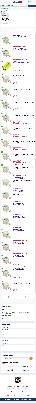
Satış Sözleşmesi (5, 331)
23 (26, 297)
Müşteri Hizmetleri (5, 347)
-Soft (13, 401)
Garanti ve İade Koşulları (6, 332)
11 (22, 297)
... (20, 297)
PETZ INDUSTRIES (26, 28)
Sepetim (3, 348)
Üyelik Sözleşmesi (5, 329)
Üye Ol (34, 4)
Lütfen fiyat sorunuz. (17, 188)
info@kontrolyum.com (8, 315)
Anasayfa (4, 343)
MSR (9, 28)
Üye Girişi (32, 4)
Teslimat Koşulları (5, 327)
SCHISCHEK (9, 30)
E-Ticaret (15, 401)
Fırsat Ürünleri (4, 345)
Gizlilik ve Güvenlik (5, 334)
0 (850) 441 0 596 (8, 317)
